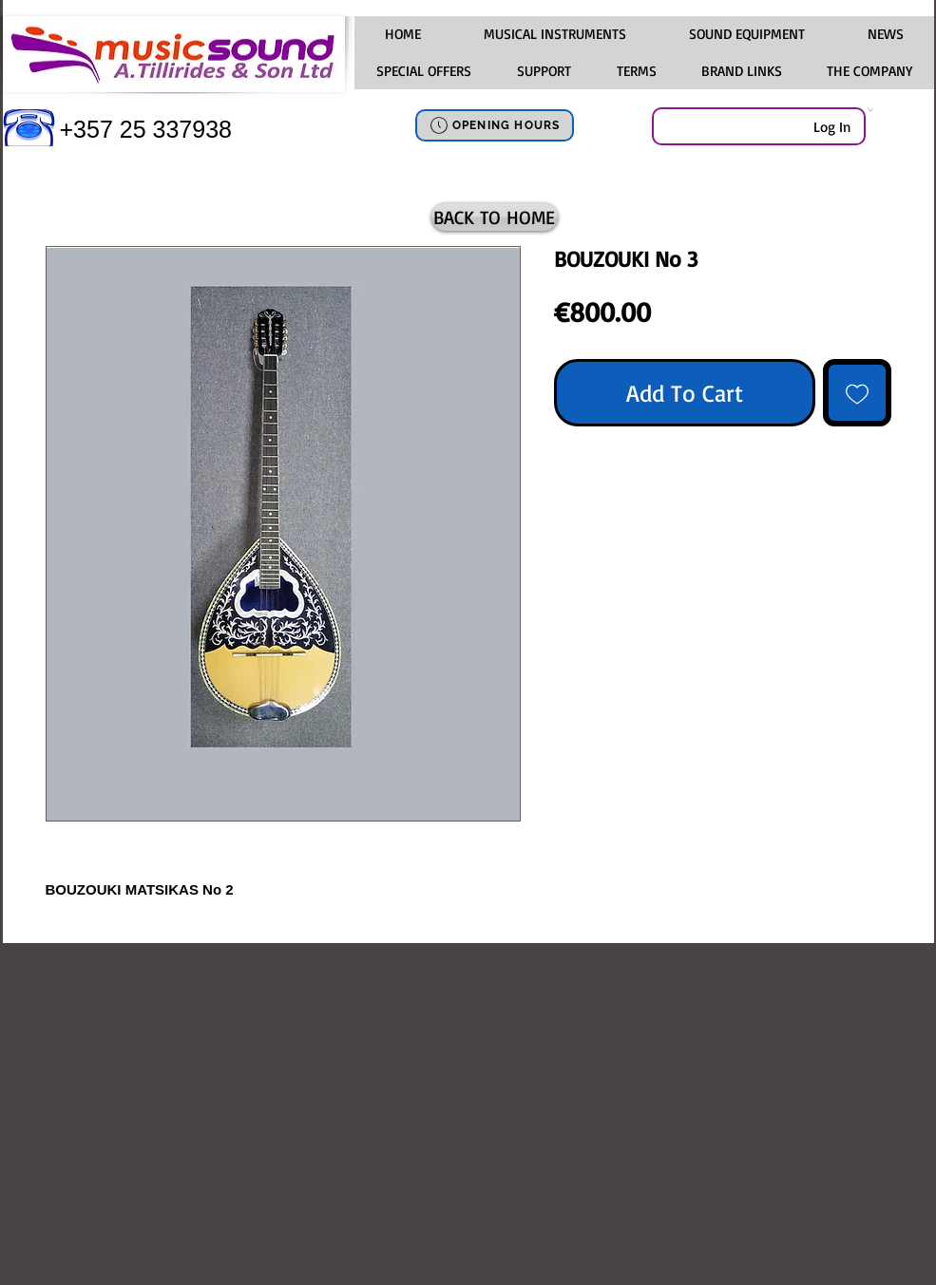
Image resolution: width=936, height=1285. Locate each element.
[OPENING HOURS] (494, 125)
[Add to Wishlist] (857, 393)
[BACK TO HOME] (494, 217)
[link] (870, 109)
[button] (555, 34)
